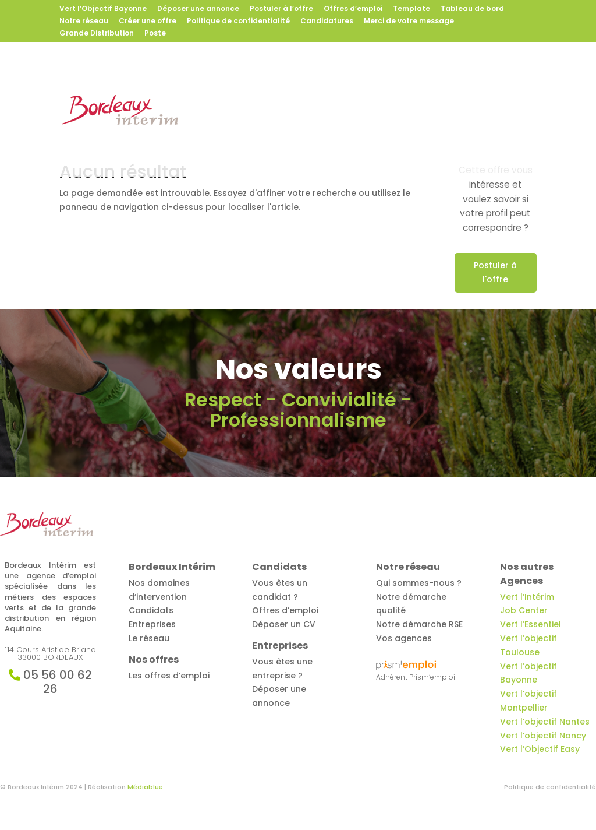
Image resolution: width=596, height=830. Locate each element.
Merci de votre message (409, 21)
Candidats (386, 87)
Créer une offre (147, 21)
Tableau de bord (472, 9)
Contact (282, 134)
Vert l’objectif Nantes (545, 721)
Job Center (524, 610)
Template (411, 9)
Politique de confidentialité (238, 21)
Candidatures (326, 21)
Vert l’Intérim (527, 597)
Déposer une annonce (198, 9)
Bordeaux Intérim (230, 87)
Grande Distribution (96, 34)
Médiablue (145, 787)
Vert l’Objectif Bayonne (103, 9)
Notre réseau (83, 21)
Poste (155, 34)
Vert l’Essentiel (530, 624)
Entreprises (459, 87)
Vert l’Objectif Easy (540, 749)
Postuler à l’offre (281, 9)
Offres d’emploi (353, 9)
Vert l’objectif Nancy (543, 735)
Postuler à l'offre (495, 272)
